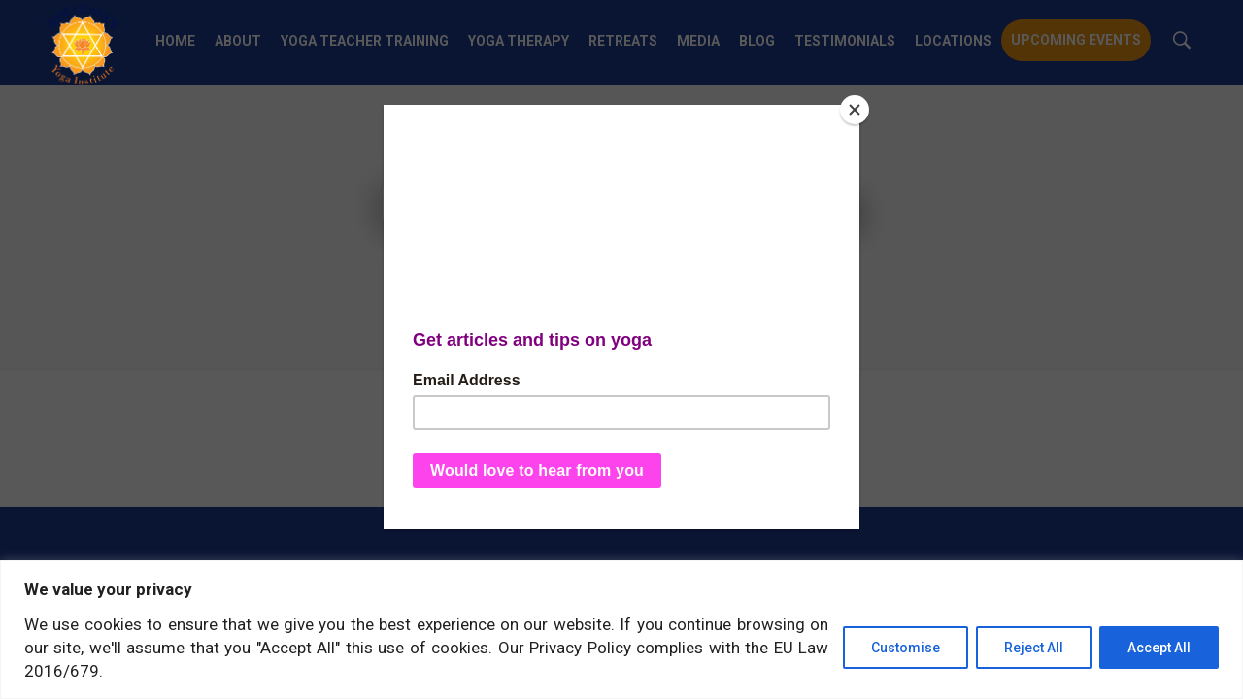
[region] (621, 629)
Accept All (1159, 647)
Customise (905, 647)
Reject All (1033, 647)
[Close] (854, 109)
